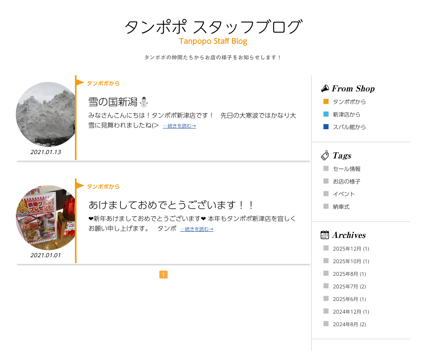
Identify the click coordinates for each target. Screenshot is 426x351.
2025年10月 (347, 261)
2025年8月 (345, 273)
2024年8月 (345, 324)
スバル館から (349, 127)
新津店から (347, 114)
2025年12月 (347, 248)
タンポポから (349, 102)
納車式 (341, 207)
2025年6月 (345, 299)
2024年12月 (347, 311)
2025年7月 (345, 286)
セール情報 (347, 169)
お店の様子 (347, 181)
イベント (344, 194)
